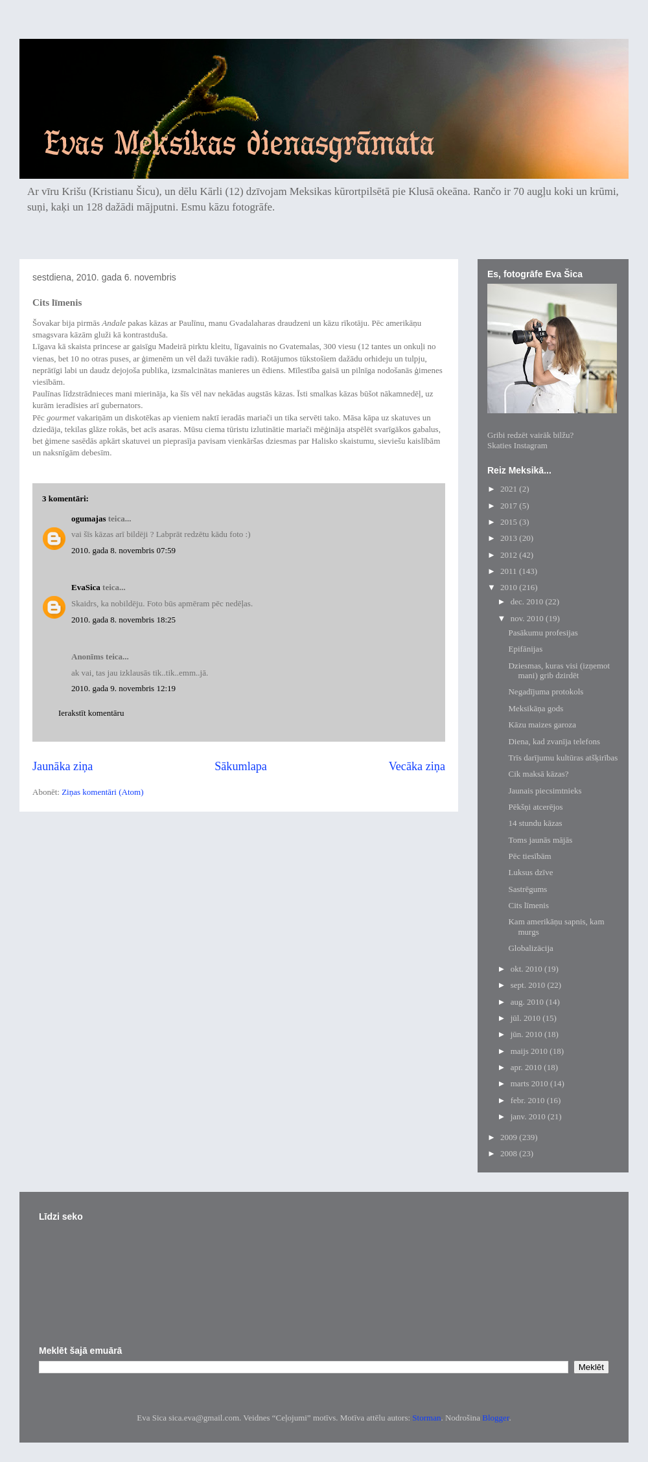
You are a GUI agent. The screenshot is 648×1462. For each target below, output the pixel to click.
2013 (509, 538)
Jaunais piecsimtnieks (544, 790)
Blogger (495, 1417)
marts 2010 (530, 1083)
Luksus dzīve (530, 872)
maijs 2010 (530, 1051)
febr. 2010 (529, 1100)
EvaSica (85, 587)
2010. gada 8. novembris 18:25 (123, 619)
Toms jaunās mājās (540, 840)
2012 (509, 555)
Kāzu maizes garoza (542, 724)
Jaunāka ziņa (62, 766)
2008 (509, 1153)
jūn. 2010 (527, 1034)
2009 (509, 1137)
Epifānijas (525, 649)
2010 (509, 587)
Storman (426, 1417)
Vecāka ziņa (417, 766)
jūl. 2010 (526, 1018)
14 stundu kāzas (535, 823)
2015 (509, 522)
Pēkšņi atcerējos (535, 807)
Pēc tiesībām (529, 856)
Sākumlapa (240, 766)
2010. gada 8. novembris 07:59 (123, 550)
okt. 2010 (527, 969)
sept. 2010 (529, 985)
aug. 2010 (528, 1002)
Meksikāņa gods (535, 708)
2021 (509, 489)
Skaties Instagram (517, 445)
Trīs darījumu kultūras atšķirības (563, 757)
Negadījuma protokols (545, 691)
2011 (509, 571)
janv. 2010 (529, 1116)
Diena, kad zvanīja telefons (554, 741)
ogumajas (88, 518)
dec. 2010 (528, 601)
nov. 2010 (528, 618)
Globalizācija (530, 948)
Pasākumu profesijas (542, 632)
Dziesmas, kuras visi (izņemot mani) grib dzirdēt (559, 671)
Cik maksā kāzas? (538, 774)
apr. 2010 (527, 1067)
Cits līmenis (528, 905)
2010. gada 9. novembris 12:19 (123, 688)
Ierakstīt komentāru (91, 713)
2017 (509, 505)
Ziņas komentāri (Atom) (102, 792)
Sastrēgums (527, 889)
